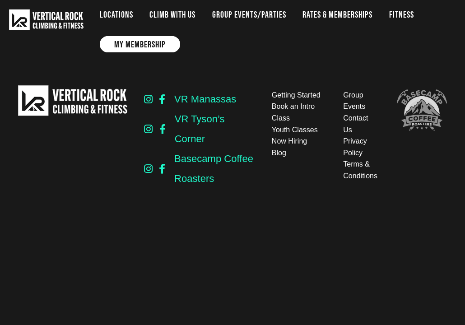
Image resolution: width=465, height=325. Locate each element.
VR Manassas (205, 99)
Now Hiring (289, 141)
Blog (279, 153)
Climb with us (172, 14)
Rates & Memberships (337, 14)
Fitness (401, 14)
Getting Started (296, 95)
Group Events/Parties (249, 14)
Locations (116, 14)
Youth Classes (295, 130)
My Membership (140, 44)
